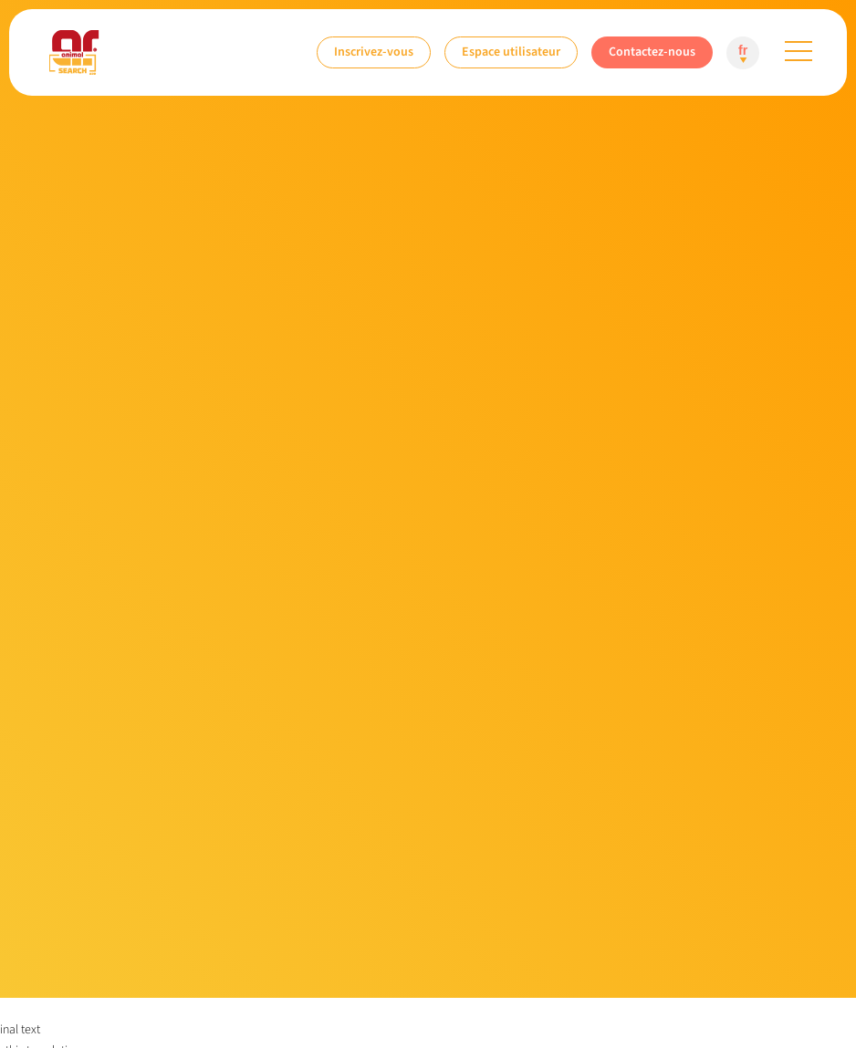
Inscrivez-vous (373, 51)
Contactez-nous (652, 51)
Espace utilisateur (511, 51)
